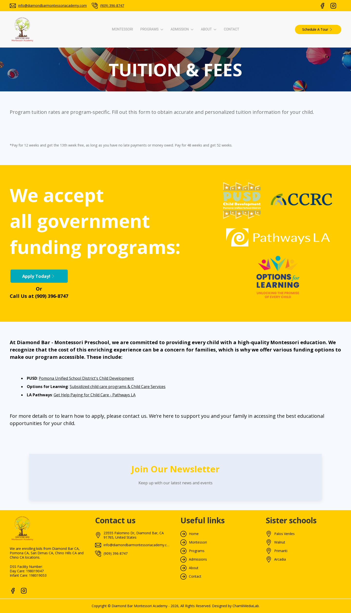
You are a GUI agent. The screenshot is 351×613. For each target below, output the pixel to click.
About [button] (208, 29)
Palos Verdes (284, 534)
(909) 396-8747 (112, 5)
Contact (231, 29)
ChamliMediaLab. (246, 605)
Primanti (280, 551)
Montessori (122, 29)
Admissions (198, 559)
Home (194, 534)
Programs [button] (151, 29)
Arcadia (280, 559)
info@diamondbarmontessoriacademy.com (52, 5)
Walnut (279, 542)
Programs (197, 551)
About (193, 568)
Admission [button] (182, 29)
